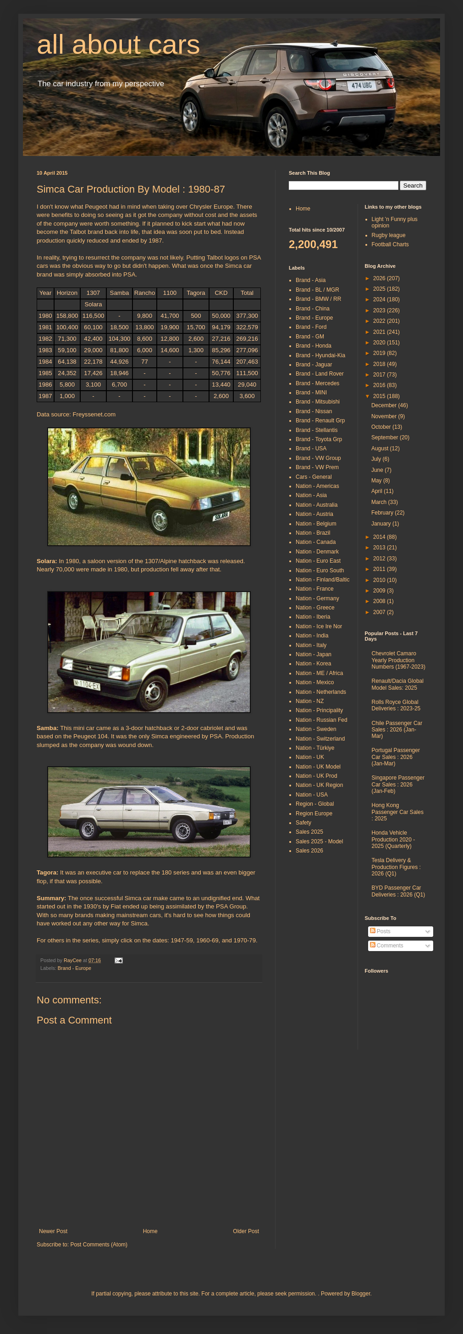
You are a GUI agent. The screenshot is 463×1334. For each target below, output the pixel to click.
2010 (380, 580)
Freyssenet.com (94, 414)
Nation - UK (310, 757)
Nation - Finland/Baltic (322, 579)
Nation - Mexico (315, 682)
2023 (380, 310)
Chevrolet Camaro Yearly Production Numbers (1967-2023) (398, 660)
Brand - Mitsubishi (318, 402)
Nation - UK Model (318, 767)
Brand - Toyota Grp (319, 439)
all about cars (118, 44)
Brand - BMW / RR (318, 299)
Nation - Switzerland (320, 739)
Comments (386, 945)
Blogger (361, 1293)
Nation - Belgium (316, 523)
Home (150, 1231)
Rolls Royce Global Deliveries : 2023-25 (396, 705)
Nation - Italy (311, 645)
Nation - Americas (317, 486)
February (383, 512)
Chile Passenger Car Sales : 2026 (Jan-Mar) (397, 730)
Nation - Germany (317, 598)
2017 (380, 374)
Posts (380, 931)
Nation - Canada (316, 542)
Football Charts (390, 244)
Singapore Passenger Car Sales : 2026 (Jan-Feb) (398, 784)
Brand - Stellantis (316, 430)
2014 (380, 537)
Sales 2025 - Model (319, 841)
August (380, 448)
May (377, 480)
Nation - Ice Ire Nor (319, 626)
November (384, 416)
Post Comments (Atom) (98, 1244)
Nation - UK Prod (316, 776)
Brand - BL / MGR (317, 290)
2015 (380, 396)
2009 (380, 590)
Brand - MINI (311, 392)
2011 (380, 569)
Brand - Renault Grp (320, 420)
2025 (380, 289)
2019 (380, 353)
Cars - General (314, 477)
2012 (380, 558)
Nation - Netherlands (321, 692)
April (377, 491)
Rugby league (389, 235)
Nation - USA (312, 795)
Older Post (246, 1231)
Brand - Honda (313, 346)
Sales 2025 (309, 832)
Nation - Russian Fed (321, 720)
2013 (380, 547)
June (378, 470)
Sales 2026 (309, 850)
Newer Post (53, 1231)
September (385, 437)
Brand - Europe (74, 968)
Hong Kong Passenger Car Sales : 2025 (398, 812)
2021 (380, 332)
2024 (380, 299)
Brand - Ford (311, 327)
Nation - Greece (315, 607)
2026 (380, 278)
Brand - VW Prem (317, 467)
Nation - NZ (310, 701)
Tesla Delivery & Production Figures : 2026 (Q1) (396, 867)
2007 (380, 612)
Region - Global (315, 804)
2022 (380, 321)
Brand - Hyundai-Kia (320, 355)
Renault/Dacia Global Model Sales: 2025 (398, 684)
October (381, 427)
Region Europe (314, 813)
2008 (380, 601)
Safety (303, 822)
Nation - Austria (314, 514)
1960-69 (207, 940)
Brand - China (313, 308)
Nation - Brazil (313, 533)
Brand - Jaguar (314, 364)
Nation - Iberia (313, 617)
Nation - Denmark (317, 551)
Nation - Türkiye (315, 748)
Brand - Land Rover (320, 374)
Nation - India (312, 635)
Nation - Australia (316, 505)
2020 (380, 342)
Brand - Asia (310, 280)
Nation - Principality (319, 710)
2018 (380, 364)
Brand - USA (311, 448)
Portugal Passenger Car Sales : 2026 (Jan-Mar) (396, 757)
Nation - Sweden (316, 729)
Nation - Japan (313, 654)
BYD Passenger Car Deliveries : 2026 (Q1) (398, 891)
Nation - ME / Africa (319, 673)
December (384, 405)
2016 (380, 385)
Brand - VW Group (318, 458)
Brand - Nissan (314, 411)
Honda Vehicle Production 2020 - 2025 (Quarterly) (393, 839)
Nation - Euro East (318, 561)
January (381, 523)
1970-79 (245, 940)
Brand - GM (310, 336)
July (377, 459)
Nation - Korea (313, 663)
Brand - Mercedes (317, 383)
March (379, 502)
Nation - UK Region (319, 785)
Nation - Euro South (320, 570)
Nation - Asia (311, 495)
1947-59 (182, 940)
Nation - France (315, 589)
